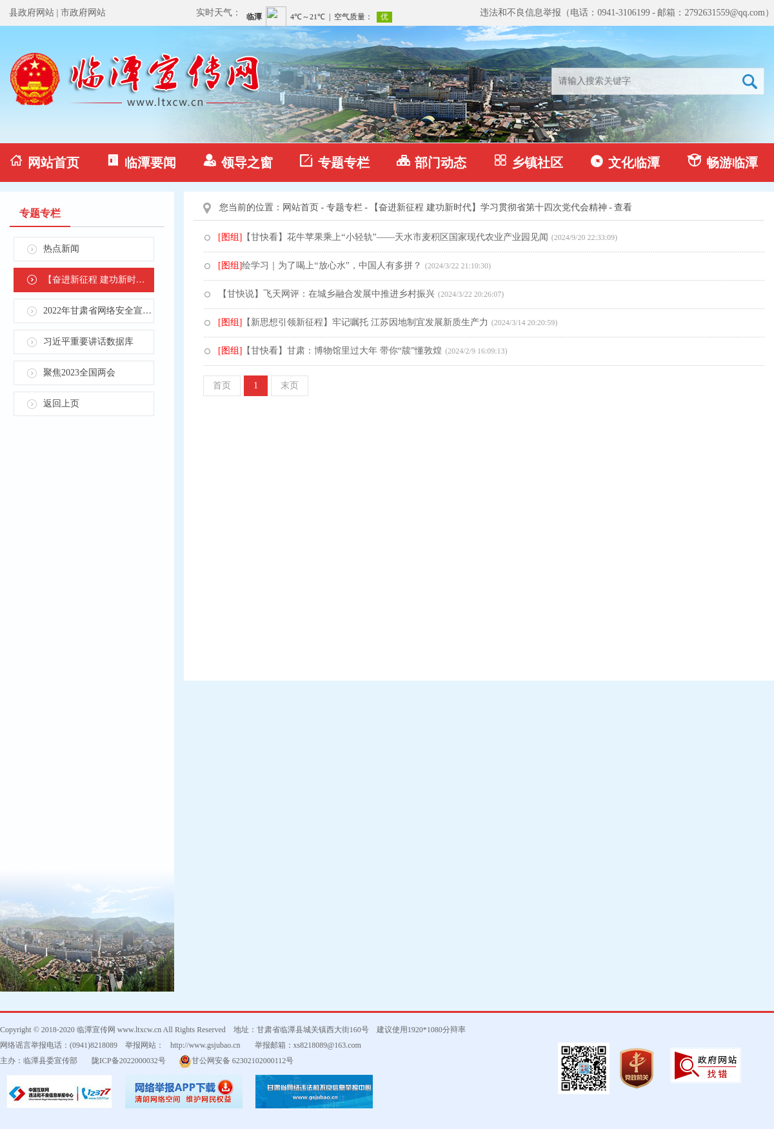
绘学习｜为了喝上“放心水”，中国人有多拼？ (320, 265)
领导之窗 (238, 161)
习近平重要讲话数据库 (88, 341)
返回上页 (61, 403)
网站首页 (44, 161)
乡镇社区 (528, 161)
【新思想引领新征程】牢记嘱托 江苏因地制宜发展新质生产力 (353, 322)
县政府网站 (31, 12)
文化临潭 (625, 161)
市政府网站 (83, 12)
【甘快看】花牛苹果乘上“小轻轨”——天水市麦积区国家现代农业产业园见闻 (383, 237)
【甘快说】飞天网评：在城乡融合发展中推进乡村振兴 (326, 294)
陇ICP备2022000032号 (129, 1060)
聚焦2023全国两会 (79, 372)
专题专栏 (335, 161)
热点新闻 (61, 249)
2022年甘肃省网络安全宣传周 (98, 310)
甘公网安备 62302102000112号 (236, 1061)
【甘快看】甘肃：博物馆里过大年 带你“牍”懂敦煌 (330, 350)
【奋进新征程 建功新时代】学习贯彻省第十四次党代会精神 (98, 280)
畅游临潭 (722, 161)
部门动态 (431, 161)
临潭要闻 (141, 161)
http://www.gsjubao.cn (205, 1045)
